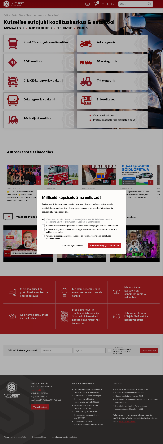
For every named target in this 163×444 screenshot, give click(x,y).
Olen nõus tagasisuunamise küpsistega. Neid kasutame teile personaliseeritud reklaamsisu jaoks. (81, 230)
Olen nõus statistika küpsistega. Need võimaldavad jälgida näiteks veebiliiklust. (82, 225)
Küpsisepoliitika (61, 212)
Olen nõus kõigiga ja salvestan (104, 245)
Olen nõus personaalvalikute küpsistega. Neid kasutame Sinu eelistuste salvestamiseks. (78, 237)
